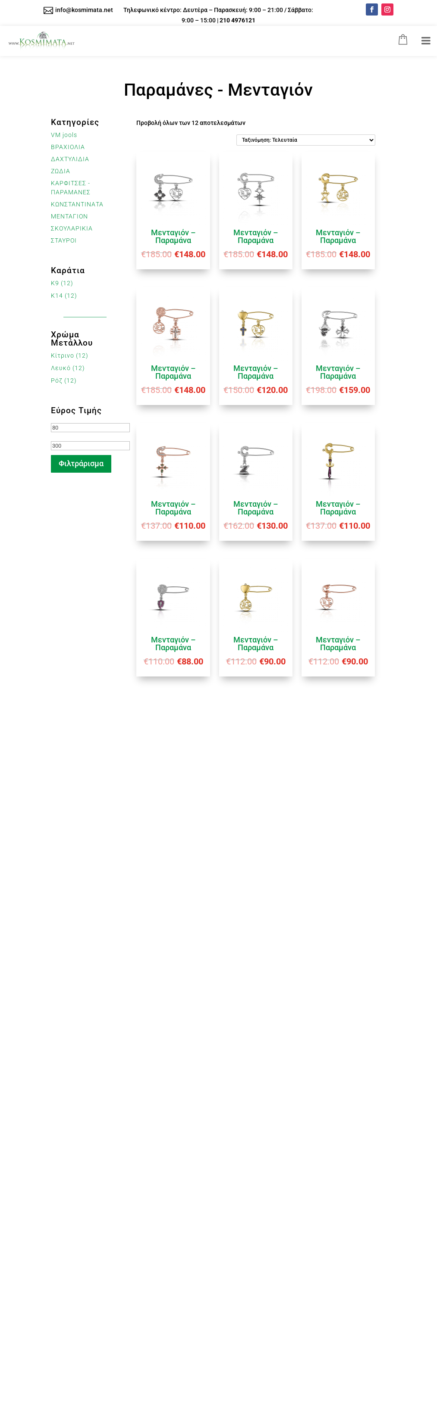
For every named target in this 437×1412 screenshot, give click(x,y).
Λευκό (61, 368)
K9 (55, 283)
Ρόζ (57, 380)
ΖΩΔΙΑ (60, 171)
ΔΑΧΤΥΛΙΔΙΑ (70, 159)
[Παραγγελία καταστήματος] (305, 140)
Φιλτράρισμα (81, 463)
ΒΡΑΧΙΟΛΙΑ (68, 146)
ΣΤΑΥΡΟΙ (64, 240)
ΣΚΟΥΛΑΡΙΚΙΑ (72, 228)
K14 (57, 295)
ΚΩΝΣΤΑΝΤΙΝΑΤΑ (77, 204)
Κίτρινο (62, 355)
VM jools (64, 134)
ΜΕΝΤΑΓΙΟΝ (69, 216)
